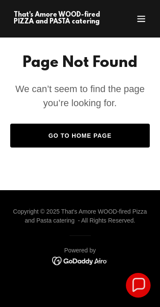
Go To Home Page (79, 135)
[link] (59, 21)
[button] (141, 18)
